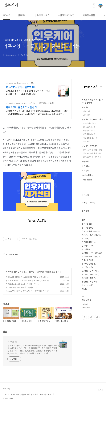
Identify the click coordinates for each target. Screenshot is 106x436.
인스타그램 (90, 317)
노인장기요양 (95, 235)
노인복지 (93, 281)
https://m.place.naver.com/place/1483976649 (27, 103)
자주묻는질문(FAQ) (37, 272)
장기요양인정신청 (88, 263)
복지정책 (85, 170)
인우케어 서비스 (42, 15)
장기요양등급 (87, 224)
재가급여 (85, 274)
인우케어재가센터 (88, 242)
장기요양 (98, 253)
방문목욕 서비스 (89, 134)
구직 (91, 245)
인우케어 (10, 5)
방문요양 (90, 260)
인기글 (93, 202)
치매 (83, 260)
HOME (6, 15)
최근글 (84, 202)
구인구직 (85, 161)
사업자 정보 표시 (10, 254)
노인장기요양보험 (66, 15)
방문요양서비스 (87, 285)
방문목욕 (95, 271)
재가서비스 (94, 274)
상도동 (84, 288)
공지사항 (86, 115)
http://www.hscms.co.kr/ (17, 83)
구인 (96, 285)
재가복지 (85, 238)
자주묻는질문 (89, 15)
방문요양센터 (87, 231)
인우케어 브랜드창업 (90, 145)
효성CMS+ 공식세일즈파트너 (21, 87)
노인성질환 (86, 249)
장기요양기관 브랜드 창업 (92, 149)
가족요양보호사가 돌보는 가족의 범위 (21, 284)
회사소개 (86, 111)
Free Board (87, 179)
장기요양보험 (87, 256)
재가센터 (85, 235)
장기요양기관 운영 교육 (92, 153)
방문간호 (96, 256)
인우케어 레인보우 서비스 (16, 272)
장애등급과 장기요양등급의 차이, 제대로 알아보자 (26, 277)
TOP (100, 390)
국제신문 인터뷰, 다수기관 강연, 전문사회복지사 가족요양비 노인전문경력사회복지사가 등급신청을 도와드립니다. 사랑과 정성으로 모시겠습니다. (37, 112)
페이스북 (84, 317)
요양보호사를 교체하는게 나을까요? (20, 287)
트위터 (97, 317)
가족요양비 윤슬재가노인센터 (21, 107)
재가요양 (85, 278)
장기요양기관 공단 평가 (92, 157)
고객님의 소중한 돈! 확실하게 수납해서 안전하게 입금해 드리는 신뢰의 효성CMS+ (28, 92)
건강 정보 (86, 166)
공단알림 (86, 141)
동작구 (92, 278)
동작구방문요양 (87, 227)
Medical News (88, 175)
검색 (94, 5)
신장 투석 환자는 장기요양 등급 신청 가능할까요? (26, 280)
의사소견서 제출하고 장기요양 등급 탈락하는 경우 (26, 290)
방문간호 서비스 (89, 130)
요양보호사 (86, 271)
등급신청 (96, 231)
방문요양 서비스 (89, 127)
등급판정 (85, 281)
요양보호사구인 (87, 253)
